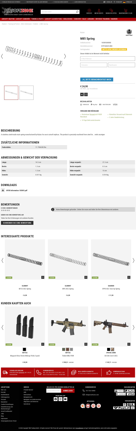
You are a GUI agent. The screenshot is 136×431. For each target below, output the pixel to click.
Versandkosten (79, 428)
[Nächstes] (65, 56)
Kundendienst (5, 395)
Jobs (2, 414)
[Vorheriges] (2, 56)
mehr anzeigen (100, 134)
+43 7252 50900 (90, 391)
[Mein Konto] (99, 11)
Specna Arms (111, 353)
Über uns (3, 390)
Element (25, 286)
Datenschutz (27, 395)
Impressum (4, 418)
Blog (2, 416)
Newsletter (4, 402)
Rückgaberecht (28, 397)
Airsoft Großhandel (6, 411)
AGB (25, 392)
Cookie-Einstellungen (7, 404)
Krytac (82, 32)
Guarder (111, 286)
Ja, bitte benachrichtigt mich (96, 79)
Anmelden (68, 390)
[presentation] (95, 73)
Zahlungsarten (5, 397)
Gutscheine (27, 404)
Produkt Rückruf (28, 390)
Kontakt (3, 392)
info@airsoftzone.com (92, 395)
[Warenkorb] (125, 11)
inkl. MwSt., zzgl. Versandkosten (89, 89)
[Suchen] (77, 12)
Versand (92, 114)
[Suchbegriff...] (58, 12)
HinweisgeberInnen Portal (8, 421)
